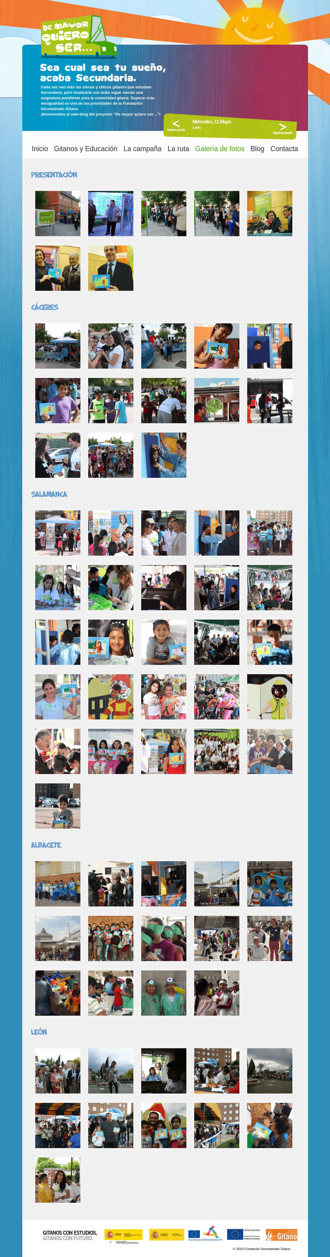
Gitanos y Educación (85, 149)
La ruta (178, 149)
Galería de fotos (219, 149)
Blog (257, 149)
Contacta (284, 149)
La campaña (142, 149)
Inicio (40, 149)
